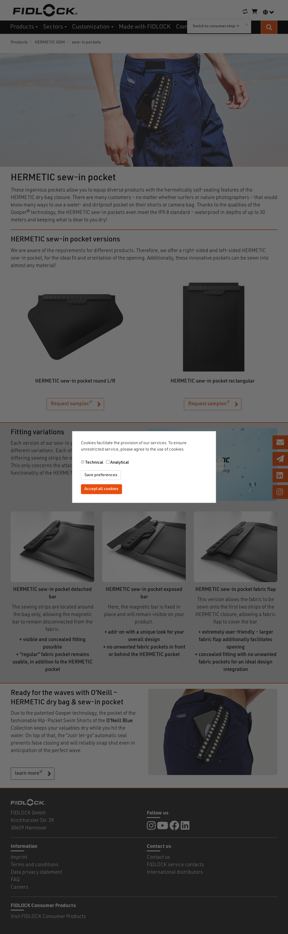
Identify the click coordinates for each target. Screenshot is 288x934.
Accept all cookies (101, 489)
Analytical (119, 462)
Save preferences (100, 475)
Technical (94, 462)
